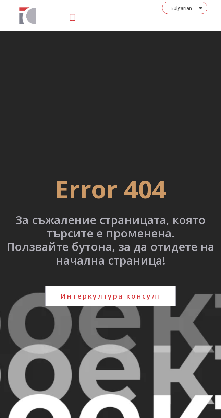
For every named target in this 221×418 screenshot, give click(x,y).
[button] (184, 8)
